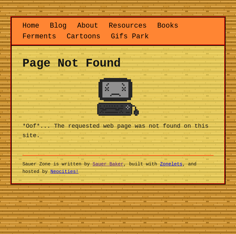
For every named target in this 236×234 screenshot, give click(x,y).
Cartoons (83, 36)
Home (30, 26)
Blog (58, 26)
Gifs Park (130, 36)
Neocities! (64, 171)
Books (167, 26)
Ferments (39, 36)
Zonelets (171, 164)
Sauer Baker (108, 164)
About (87, 26)
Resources (128, 26)
